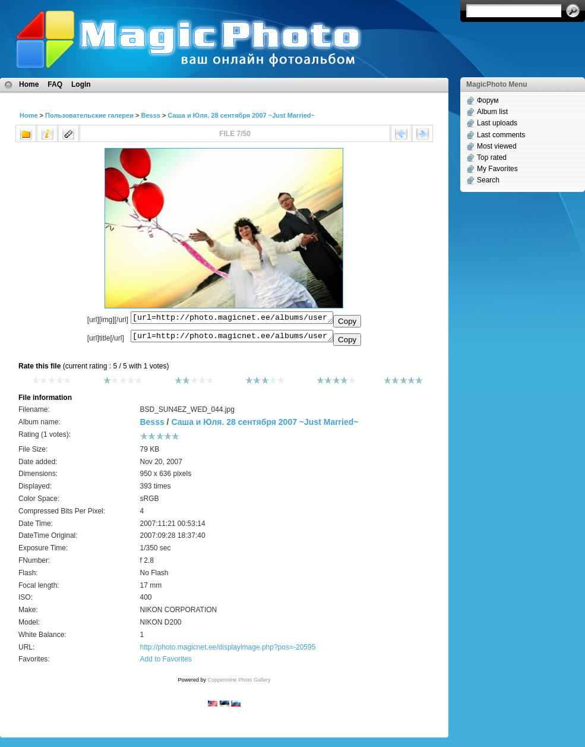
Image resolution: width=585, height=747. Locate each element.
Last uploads (497, 123)
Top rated (492, 157)
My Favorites (497, 169)
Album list (492, 112)
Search (488, 180)
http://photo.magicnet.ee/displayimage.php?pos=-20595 (227, 651)
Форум (487, 100)
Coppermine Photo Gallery (238, 683)
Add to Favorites (165, 662)
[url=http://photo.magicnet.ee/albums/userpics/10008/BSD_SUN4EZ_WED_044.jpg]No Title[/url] (232, 339)
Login (81, 84)
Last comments (501, 135)
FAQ (55, 84)
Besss (150, 115)
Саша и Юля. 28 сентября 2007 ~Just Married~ (241, 115)
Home (29, 84)
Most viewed (497, 146)
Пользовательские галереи (89, 115)
